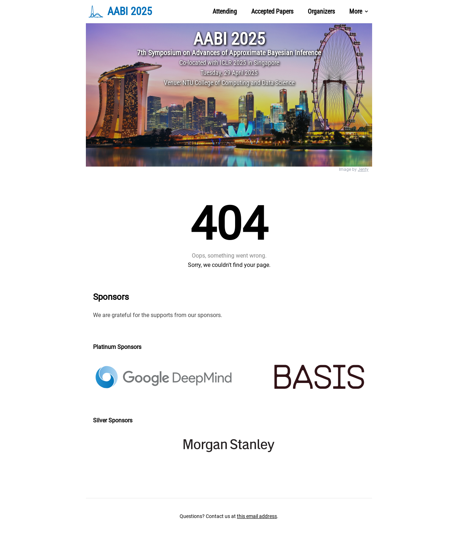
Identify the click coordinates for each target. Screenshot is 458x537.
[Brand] (135, 11)
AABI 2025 (229, 39)
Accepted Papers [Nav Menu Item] (272, 11)
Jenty (363, 169)
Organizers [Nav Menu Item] (321, 11)
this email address (257, 516)
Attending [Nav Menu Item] (225, 11)
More (359, 11)
